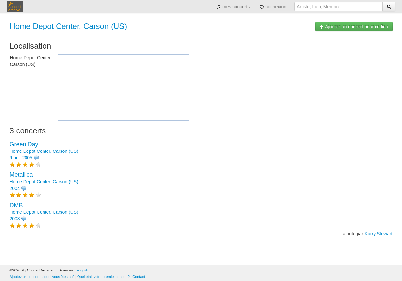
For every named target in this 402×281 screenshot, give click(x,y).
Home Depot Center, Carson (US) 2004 (44, 181)
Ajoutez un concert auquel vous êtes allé (42, 277)
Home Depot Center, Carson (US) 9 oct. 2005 (44, 151)
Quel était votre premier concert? (103, 277)
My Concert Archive (14, 6)
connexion (272, 6)
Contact (138, 277)
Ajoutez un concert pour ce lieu (354, 26)
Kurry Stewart (379, 233)
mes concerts (233, 6)
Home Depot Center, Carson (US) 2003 (44, 212)
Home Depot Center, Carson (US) (68, 26)
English (82, 270)
